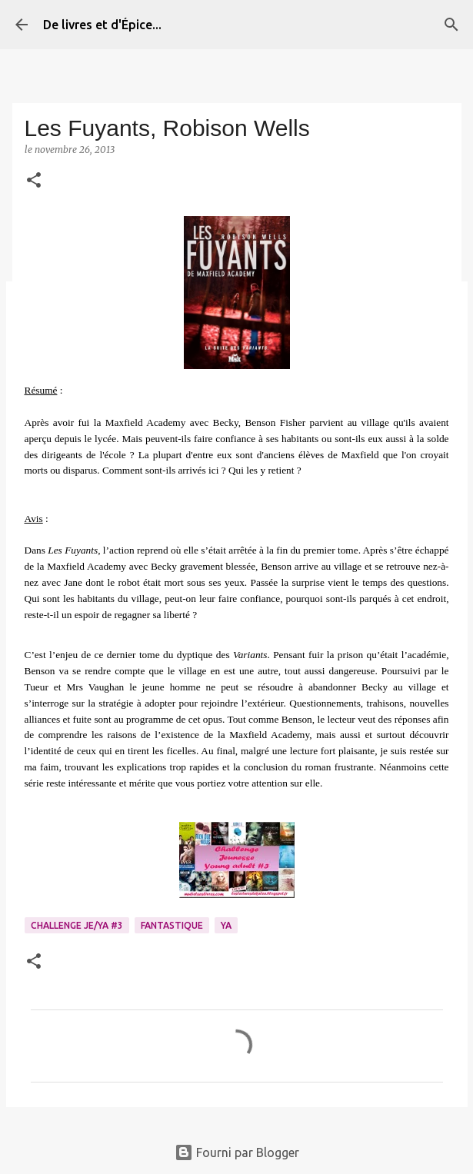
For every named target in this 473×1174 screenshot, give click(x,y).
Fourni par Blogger (237, 1152)
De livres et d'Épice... (102, 25)
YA (226, 925)
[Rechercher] (451, 24)
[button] (34, 181)
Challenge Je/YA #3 (77, 925)
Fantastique (172, 925)
